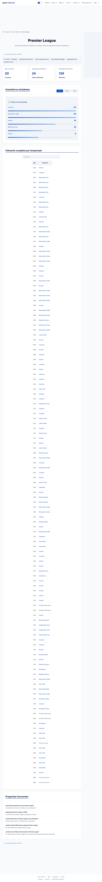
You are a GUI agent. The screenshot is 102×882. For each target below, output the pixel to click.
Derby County (43, 418)
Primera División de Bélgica (58, 59)
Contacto (40, 879)
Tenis (67, 2)
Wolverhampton (43, 497)
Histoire (62, 876)
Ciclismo (75, 2)
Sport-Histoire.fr (42, 876)
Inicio (3, 32)
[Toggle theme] (40, 2)
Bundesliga (14, 59)
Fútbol (53, 2)
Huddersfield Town (44, 625)
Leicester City (43, 217)
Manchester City (12, 127)
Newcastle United (44, 620)
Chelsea (41, 212)
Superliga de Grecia (72, 59)
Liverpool (10, 107)
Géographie (56, 876)
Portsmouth (42, 541)
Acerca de (47, 879)
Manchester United (13, 114)
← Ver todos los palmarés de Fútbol (12, 54)
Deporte (47, 2)
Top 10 (67, 91)
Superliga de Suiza (8, 62)
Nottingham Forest (44, 403)
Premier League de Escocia (42, 59)
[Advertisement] (51, 17)
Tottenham (42, 487)
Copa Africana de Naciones (26, 59)
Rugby (61, 2)
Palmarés (17, 32)
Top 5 (59, 91)
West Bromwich (43, 654)
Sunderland (42, 576)
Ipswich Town (43, 482)
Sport (8, 3)
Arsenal (10, 120)
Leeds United (43, 335)
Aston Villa (42, 389)
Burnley (41, 492)
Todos (74, 91)
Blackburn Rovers (44, 320)
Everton (10, 133)
